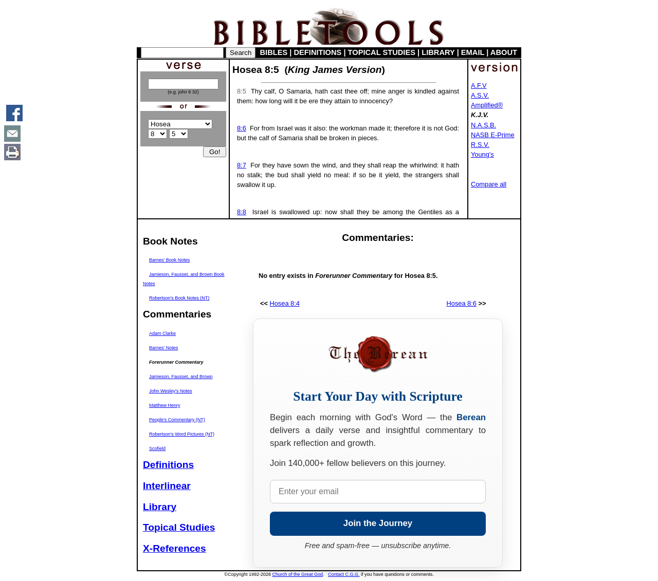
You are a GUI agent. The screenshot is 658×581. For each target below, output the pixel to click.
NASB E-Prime (493, 135)
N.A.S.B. (483, 125)
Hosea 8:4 (285, 303)
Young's (482, 154)
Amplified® (487, 105)
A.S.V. (480, 95)
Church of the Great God (297, 574)
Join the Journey (377, 523)
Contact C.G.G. (344, 574)
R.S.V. (480, 144)
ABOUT (503, 52)
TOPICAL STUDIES (381, 52)
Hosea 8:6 (462, 303)
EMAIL (472, 52)
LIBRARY (438, 52)
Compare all (488, 184)
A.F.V (479, 85)
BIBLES (274, 52)
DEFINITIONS (318, 52)
